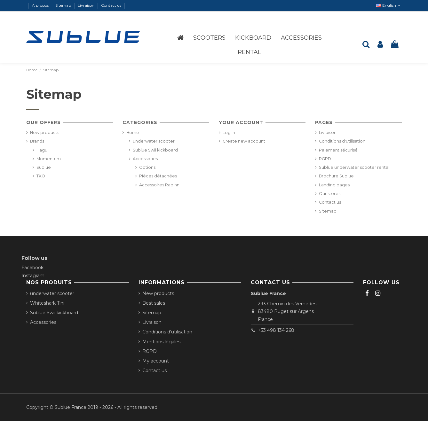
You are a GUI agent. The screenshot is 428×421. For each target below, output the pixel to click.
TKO (40, 176)
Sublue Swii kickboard (155, 150)
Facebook (32, 267)
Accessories (145, 158)
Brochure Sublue (336, 176)
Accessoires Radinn (159, 185)
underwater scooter (154, 141)
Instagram (32, 275)
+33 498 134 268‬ (276, 330)
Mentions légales (161, 342)
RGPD (325, 158)
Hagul (42, 150)
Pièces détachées (158, 176)
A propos (41, 5)
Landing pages (334, 185)
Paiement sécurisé (338, 150)
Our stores (329, 193)
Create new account (244, 141)
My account (155, 361)
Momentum (48, 158)
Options (147, 167)
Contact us (111, 5)
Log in (229, 132)
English (389, 5)
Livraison (86, 5)
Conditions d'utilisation (342, 141)
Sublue (43, 167)
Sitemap (63, 5)
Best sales (153, 303)
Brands (37, 141)
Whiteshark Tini (47, 303)
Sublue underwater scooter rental (354, 167)
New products (44, 132)
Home (132, 132)
